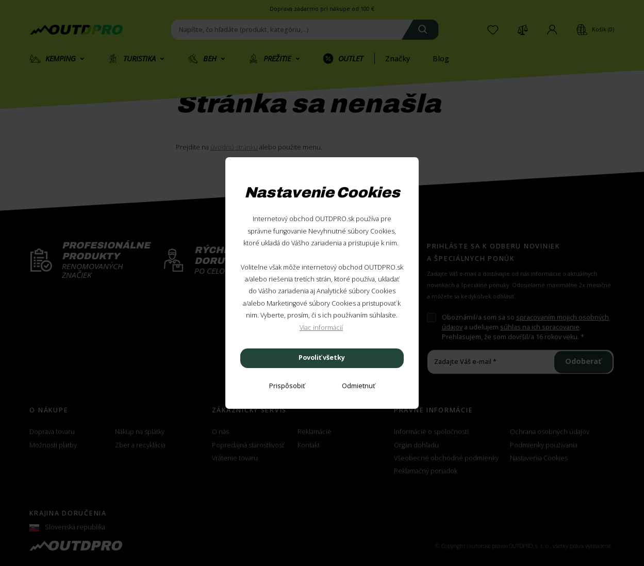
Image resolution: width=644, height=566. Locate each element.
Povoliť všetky (322, 357)
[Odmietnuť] (358, 386)
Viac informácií (321, 327)
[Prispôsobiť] (287, 386)
